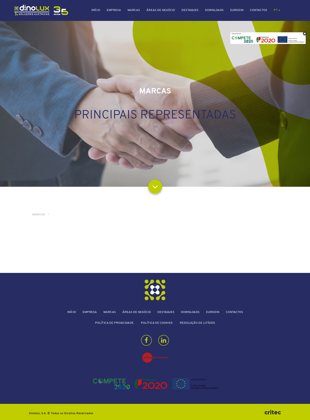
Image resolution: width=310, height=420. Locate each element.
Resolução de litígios (197, 323)
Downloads (214, 10)
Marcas (133, 10)
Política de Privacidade (114, 323)
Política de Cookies (157, 323)
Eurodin (236, 10)
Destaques (189, 10)
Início (95, 10)
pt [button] (277, 10)
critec (272, 412)
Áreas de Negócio (160, 10)
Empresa (114, 10)
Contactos (258, 10)
